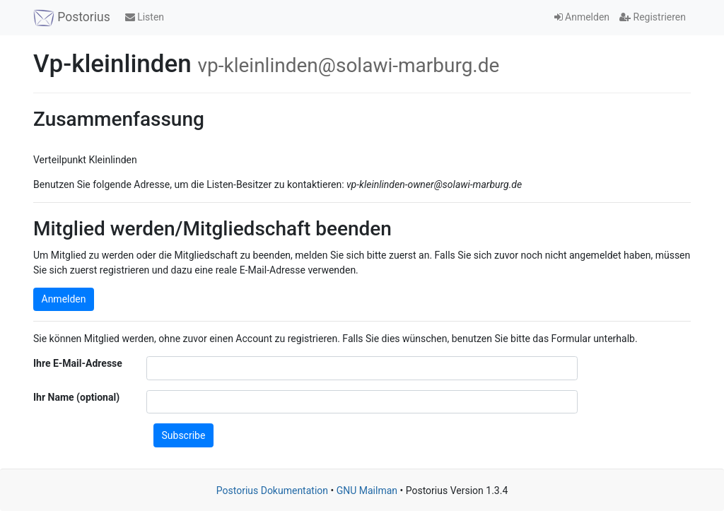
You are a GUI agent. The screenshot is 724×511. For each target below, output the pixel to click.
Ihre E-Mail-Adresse (77, 363)
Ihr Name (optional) (76, 397)
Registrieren (652, 17)
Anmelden (582, 17)
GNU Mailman (367, 490)
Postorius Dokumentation (272, 490)
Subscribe (184, 435)
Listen (144, 17)
